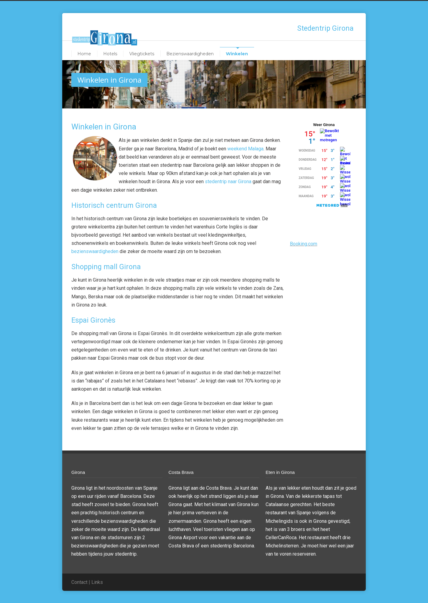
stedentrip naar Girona (228, 181)
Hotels (110, 54)
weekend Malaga (245, 149)
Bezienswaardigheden (190, 54)
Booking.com (303, 244)
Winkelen (237, 54)
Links (97, 582)
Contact (79, 582)
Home (84, 54)
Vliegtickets (141, 54)
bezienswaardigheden (94, 251)
